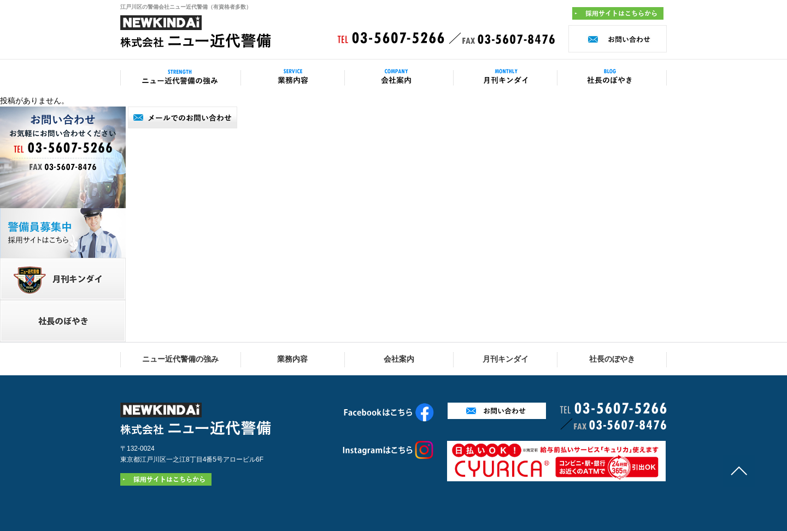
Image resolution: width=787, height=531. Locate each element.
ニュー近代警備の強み (180, 359)
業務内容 (292, 359)
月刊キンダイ (505, 359)
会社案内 (399, 359)
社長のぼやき (612, 359)
